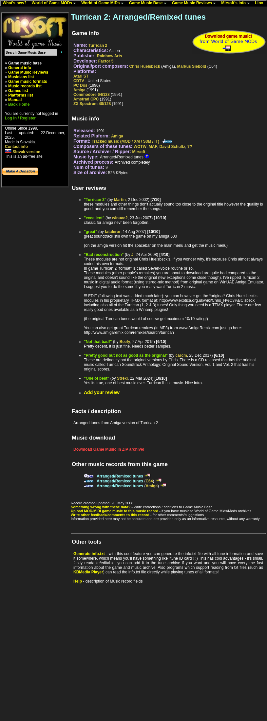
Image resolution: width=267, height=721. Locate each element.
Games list (18, 90)
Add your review (102, 392)
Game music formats (27, 81)
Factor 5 (106, 61)
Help (77, 581)
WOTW (140, 146)
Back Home (18, 104)
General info (19, 67)
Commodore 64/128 (91, 94)
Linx (261, 3)
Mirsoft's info (237, 3)
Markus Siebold (191, 66)
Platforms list (20, 95)
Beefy (125, 341)
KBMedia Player (88, 572)
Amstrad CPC (86, 99)
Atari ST (80, 76)
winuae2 (119, 218)
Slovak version (22, 152)
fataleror (113, 231)
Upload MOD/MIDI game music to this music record (114, 511)
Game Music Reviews (195, 3)
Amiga (79, 90)
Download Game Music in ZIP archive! (108, 449)
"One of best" (96, 378)
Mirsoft (138, 152)
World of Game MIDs (104, 3)
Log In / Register (20, 118)
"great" (90, 231)
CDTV (78, 81)
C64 (149, 481)
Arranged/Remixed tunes (120, 476)
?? (189, 146)
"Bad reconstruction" (104, 254)
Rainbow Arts (109, 56)
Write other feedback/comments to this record (110, 515)
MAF (153, 146)
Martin (120, 199)
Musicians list (21, 77)
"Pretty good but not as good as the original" (126, 355)
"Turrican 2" (95, 199)
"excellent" (94, 218)
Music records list (25, 86)
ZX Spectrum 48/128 (92, 103)
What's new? (16, 3)
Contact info (16, 146)
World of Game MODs (55, 3)
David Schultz (172, 146)
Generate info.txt (89, 553)
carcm (181, 355)
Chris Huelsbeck (144, 66)
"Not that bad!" (98, 341)
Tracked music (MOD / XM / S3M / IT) (125, 141)
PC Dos (80, 85)
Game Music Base (149, 3)
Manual (15, 100)
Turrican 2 (97, 45)
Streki (122, 378)
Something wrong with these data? (100, 507)
